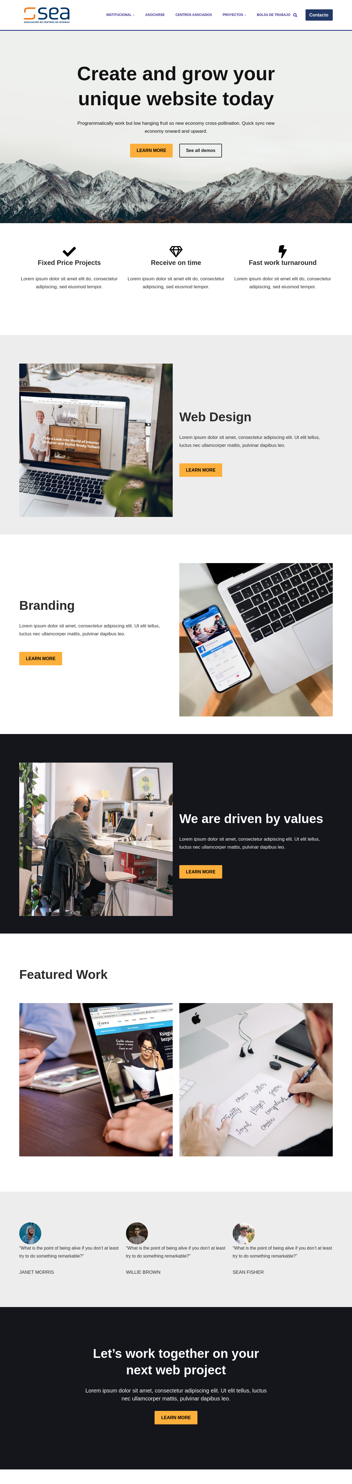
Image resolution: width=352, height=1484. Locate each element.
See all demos (200, 150)
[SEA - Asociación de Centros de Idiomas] (46, 15)
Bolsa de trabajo (273, 15)
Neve (24, 1476)
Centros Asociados (193, 15)
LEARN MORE (151, 150)
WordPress (86, 1476)
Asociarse (155, 15)
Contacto (318, 15)
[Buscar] (295, 15)
